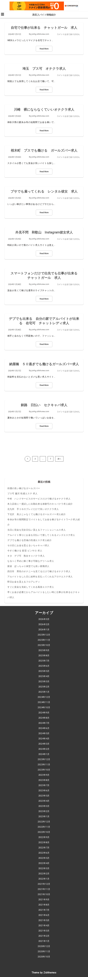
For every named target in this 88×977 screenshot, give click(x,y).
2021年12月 (44, 884)
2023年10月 (44, 769)
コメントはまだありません (68, 34)
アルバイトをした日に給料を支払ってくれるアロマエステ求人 (40, 576)
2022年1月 (44, 878)
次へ (59, 459)
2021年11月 (44, 889)
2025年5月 (44, 671)
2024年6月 (44, 728)
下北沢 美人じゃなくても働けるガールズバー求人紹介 (36, 514)
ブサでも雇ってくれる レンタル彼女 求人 (44, 191)
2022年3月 (44, 868)
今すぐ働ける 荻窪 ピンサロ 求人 (24, 550)
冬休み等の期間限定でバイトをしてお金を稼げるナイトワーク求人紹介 (43, 522)
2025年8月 (44, 655)
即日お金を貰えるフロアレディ (23, 581)
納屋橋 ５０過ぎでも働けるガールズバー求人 (44, 364)
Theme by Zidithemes (44, 972)
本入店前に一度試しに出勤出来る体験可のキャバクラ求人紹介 (40, 504)
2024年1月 (44, 754)
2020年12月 (44, 946)
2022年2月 (44, 873)
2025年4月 (44, 676)
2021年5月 (44, 920)
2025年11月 (44, 640)
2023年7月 (44, 785)
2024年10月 (44, 707)
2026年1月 (44, 629)
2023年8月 (44, 780)
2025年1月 (44, 692)
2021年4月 (44, 925)
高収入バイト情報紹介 (44, 14)
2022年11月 (44, 827)
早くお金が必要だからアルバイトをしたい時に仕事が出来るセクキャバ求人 (43, 595)
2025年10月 (44, 645)
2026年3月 (44, 619)
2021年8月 (44, 904)
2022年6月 (44, 853)
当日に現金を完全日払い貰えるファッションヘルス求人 (36, 530)
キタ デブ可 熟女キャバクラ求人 (26, 556)
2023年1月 (44, 816)
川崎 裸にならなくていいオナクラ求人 (44, 109)
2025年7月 (44, 660)
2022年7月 (44, 847)
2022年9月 (44, 837)
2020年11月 (44, 951)
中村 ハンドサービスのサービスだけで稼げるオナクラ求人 (39, 498)
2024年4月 (44, 738)
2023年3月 (44, 806)
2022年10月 (44, 832)
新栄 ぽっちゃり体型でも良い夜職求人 (28, 566)
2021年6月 (44, 915)
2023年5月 (44, 795)
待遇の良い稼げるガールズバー (23, 488)
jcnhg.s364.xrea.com (40, 34)
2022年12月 (44, 821)
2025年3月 (44, 681)
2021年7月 (44, 910)
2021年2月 (44, 936)
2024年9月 (44, 712)
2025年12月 (44, 634)
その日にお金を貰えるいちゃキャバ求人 (28, 545)
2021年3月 (44, 930)
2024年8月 (44, 718)
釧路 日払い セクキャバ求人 (44, 405)
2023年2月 (44, 811)
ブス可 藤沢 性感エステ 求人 (22, 493)
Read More (44, 49)
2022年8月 (44, 842)
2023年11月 (44, 764)
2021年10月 (44, 894)
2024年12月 (44, 697)
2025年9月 (44, 650)
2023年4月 (44, 801)
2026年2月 (44, 624)
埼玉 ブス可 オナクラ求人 (44, 68)
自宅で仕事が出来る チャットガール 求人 (44, 28)
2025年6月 (44, 666)
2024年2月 (44, 749)
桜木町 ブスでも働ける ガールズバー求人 (44, 150)
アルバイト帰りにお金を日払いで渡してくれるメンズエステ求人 (41, 535)
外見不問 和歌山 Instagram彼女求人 (44, 232)
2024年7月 (44, 723)
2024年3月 (44, 743)
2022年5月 (44, 858)
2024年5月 (44, 733)
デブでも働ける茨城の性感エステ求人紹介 (29, 540)
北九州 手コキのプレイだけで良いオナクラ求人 (33, 509)
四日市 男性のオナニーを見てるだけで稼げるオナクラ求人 (39, 571)
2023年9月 (44, 775)
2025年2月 (44, 686)
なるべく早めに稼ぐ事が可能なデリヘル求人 (30, 561)
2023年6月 (44, 790)
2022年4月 (44, 863)
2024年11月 (44, 702)
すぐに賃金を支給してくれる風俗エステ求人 (30, 587)
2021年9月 (44, 899)
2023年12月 (44, 759)
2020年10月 (44, 956)
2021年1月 (44, 941)
